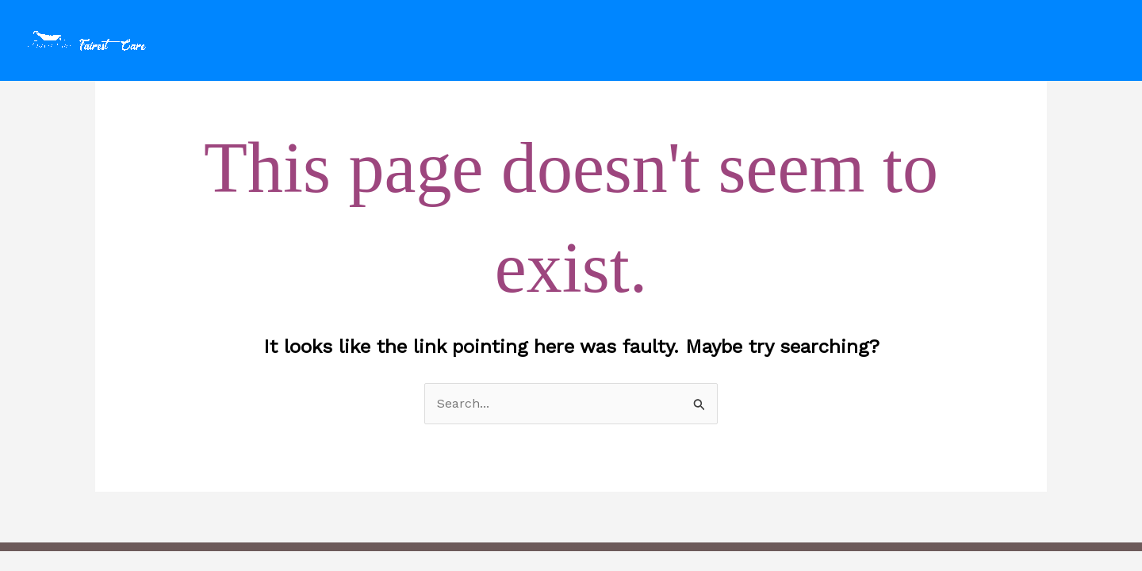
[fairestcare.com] (87, 39)
